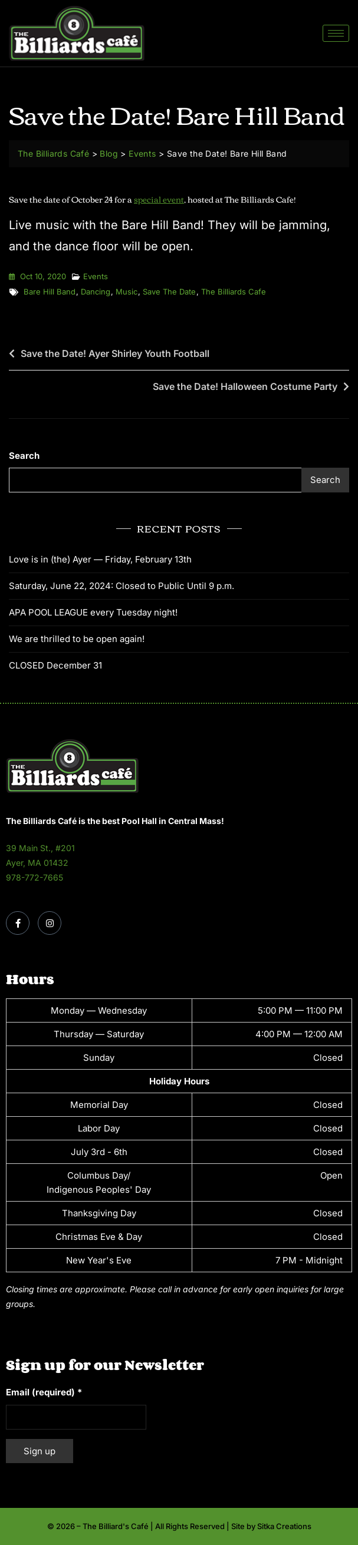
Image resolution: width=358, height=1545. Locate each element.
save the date (169, 291)
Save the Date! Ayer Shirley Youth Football (115, 353)
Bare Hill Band (49, 291)
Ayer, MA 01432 (37, 863)
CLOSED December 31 (55, 665)
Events (95, 276)
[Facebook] (17, 923)
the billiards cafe (233, 291)
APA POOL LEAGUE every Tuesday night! (93, 612)
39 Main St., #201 (40, 848)
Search (24, 455)
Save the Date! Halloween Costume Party (245, 386)
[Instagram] (49, 923)
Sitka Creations (284, 1526)
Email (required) (44, 1392)
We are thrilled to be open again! (76, 638)
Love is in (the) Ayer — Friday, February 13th (100, 559)
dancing (95, 291)
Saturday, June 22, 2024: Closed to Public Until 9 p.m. (121, 585)
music (126, 291)
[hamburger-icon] (336, 33)
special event (159, 199)
